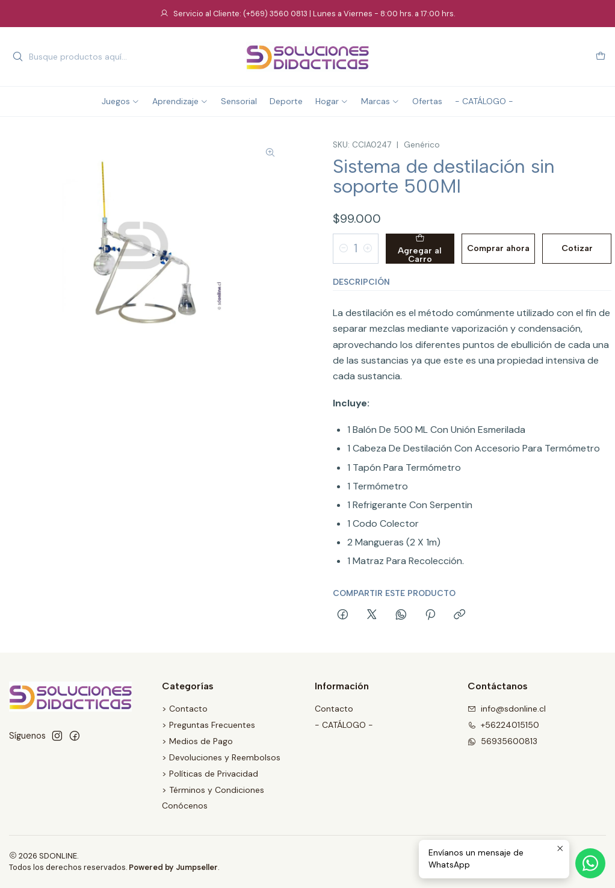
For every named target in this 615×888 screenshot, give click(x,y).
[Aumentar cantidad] (367, 248)
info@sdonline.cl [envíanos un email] (507, 708)
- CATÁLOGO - (344, 724)
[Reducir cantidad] (343, 248)
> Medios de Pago (197, 741)
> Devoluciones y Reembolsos (221, 757)
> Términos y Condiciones (213, 789)
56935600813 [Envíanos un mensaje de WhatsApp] (502, 741)
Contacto (334, 708)
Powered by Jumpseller (173, 867)
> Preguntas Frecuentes (208, 724)
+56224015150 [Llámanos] (503, 724)
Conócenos (185, 805)
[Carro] (600, 57)
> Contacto (185, 708)
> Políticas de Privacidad (210, 773)
